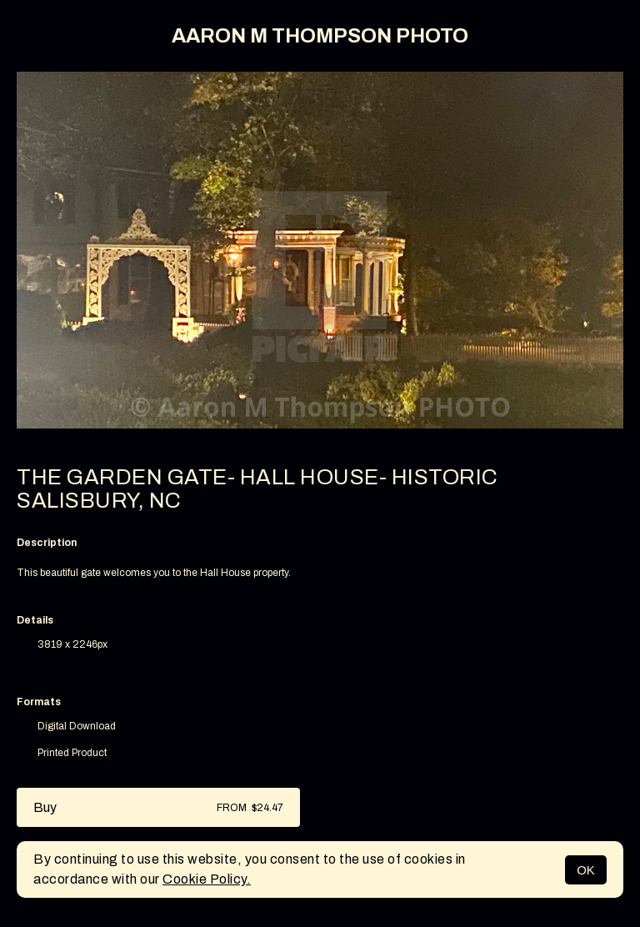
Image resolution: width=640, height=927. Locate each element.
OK (586, 870)
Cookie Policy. (206, 879)
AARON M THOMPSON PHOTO (320, 36)
